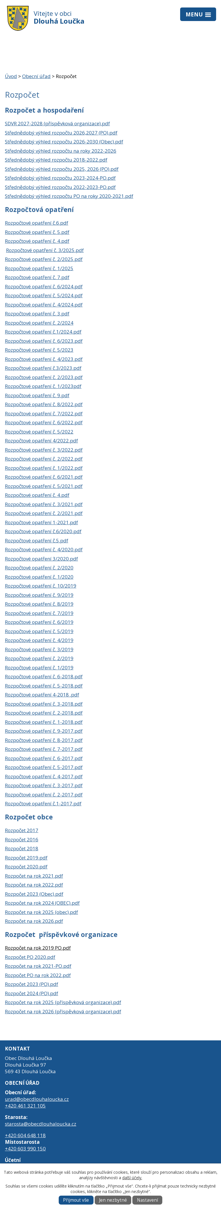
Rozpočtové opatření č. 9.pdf (37, 395)
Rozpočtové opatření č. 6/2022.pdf (44, 422)
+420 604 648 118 (25, 1135)
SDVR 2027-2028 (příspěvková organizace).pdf (57, 123)
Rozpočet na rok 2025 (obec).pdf (41, 912)
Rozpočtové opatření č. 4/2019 (39, 640)
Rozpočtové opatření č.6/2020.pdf (43, 531)
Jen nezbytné (113, 1200)
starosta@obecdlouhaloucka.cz (40, 1123)
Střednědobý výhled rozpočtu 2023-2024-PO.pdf (60, 178)
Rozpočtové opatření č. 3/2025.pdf (45, 250)
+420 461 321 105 (25, 1105)
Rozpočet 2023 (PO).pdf (31, 984)
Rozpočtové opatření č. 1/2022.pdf (44, 468)
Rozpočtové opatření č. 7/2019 (39, 613)
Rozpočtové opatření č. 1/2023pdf (43, 386)
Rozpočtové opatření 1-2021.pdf (41, 522)
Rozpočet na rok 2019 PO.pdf (38, 947)
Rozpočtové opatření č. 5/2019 (39, 631)
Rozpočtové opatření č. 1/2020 (39, 576)
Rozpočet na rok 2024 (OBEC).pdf (42, 903)
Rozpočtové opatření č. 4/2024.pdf (44, 304)
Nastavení (147, 1200)
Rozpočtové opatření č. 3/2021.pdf (44, 504)
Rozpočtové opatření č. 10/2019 (40, 585)
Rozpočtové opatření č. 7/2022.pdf (44, 413)
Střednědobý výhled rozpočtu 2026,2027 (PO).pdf (61, 132)
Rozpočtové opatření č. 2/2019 (39, 658)
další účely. (132, 1177)
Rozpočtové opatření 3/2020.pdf (41, 558)
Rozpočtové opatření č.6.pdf (36, 222)
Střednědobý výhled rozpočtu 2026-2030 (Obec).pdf (64, 141)
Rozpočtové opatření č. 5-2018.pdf (44, 685)
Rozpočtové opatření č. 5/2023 (39, 350)
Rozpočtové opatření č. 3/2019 (39, 649)
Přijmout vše (76, 1200)
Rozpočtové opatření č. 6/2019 (39, 622)
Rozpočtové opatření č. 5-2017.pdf (44, 767)
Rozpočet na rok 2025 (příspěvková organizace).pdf (63, 1002)
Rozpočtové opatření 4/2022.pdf (41, 440)
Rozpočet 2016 (21, 839)
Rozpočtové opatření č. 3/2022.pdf (44, 449)
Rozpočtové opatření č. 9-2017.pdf (44, 731)
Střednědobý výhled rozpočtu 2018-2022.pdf (56, 159)
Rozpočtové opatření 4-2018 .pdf (42, 694)
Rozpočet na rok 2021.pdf (34, 875)
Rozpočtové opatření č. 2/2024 (39, 322)
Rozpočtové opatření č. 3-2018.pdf (44, 703)
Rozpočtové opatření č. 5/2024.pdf (44, 295)
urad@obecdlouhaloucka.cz (37, 1099)
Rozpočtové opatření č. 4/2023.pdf (44, 359)
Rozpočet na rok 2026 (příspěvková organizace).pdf (63, 1011)
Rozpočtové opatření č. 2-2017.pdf (44, 794)
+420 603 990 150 (25, 1148)
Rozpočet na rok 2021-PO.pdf (38, 966)
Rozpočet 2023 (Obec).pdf (34, 894)
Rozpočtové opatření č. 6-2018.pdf (44, 676)
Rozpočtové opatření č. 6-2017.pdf (44, 758)
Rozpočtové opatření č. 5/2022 (39, 431)
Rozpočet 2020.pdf (26, 866)
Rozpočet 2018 (21, 848)
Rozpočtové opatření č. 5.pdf (37, 232)
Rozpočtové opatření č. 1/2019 (39, 667)
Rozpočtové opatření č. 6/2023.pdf (44, 341)
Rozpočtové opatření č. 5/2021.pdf (44, 486)
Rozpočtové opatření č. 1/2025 (39, 268)
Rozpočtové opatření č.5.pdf (36, 540)
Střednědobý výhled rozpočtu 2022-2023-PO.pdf (60, 187)
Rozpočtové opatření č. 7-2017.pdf (44, 749)
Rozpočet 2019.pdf (26, 857)
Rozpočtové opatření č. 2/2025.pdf (44, 259)
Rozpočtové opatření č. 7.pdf (37, 277)
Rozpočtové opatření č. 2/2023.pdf (44, 377)
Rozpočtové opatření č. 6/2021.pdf (44, 477)
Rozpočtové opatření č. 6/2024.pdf (44, 286)
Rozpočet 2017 (21, 830)
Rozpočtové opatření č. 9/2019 (39, 595)
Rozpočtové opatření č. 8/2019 (39, 604)
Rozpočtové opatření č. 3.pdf (37, 313)
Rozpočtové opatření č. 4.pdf (37, 241)
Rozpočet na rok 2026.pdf (34, 921)
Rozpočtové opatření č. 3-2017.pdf (44, 785)
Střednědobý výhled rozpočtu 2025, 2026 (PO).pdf (62, 169)
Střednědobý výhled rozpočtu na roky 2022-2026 (60, 150)
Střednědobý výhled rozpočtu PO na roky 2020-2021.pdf (69, 196)
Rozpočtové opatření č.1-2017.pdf (43, 803)
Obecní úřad (36, 76)
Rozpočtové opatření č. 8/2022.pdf (44, 404)
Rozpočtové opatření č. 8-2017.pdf (44, 740)
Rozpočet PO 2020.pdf (30, 957)
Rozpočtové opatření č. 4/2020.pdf (44, 549)
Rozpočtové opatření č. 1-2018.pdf (44, 722)
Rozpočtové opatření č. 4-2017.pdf (44, 776)
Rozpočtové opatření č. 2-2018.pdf (44, 712)
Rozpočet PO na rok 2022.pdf (38, 975)
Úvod (11, 76)
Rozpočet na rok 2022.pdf (34, 884)
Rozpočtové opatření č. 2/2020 (39, 567)
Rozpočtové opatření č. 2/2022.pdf (44, 458)
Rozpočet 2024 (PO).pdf (31, 993)
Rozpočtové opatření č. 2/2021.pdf (44, 513)
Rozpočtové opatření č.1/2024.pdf (43, 331)
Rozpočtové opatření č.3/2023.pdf (43, 368)
